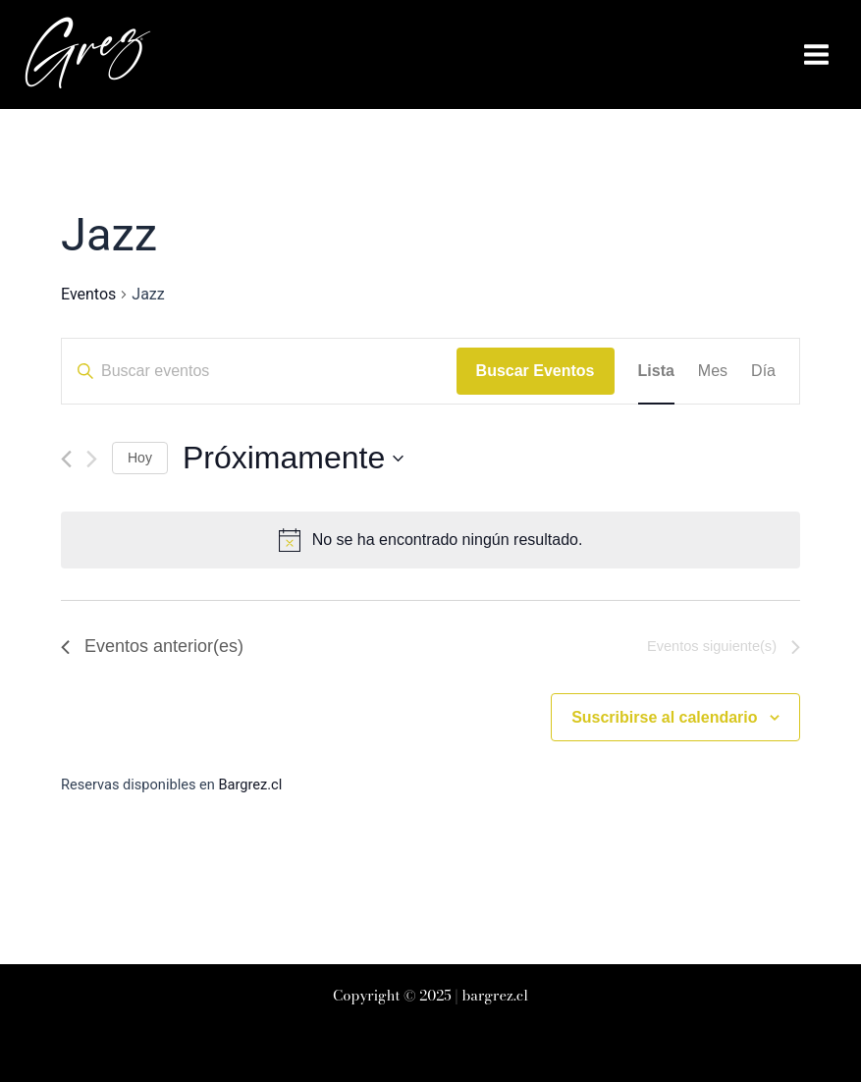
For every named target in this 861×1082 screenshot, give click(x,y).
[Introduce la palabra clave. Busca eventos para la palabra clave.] (259, 371)
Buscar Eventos (535, 370)
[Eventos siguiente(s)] (91, 459)
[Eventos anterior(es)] (66, 459)
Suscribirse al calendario (664, 717)
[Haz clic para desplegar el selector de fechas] (293, 458)
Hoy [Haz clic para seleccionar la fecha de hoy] (140, 457)
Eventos (88, 294)
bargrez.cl (494, 995)
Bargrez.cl (250, 784)
